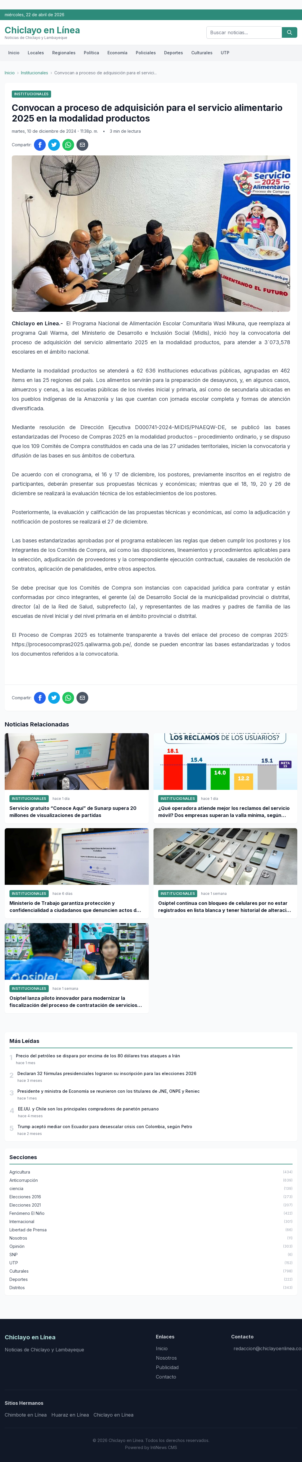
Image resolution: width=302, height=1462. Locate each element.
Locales (36, 52)
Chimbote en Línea (26, 1415)
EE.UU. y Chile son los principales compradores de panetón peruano (88, 1108)
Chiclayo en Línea (113, 1415)
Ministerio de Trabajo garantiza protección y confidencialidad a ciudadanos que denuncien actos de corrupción (74, 907)
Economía (117, 52)
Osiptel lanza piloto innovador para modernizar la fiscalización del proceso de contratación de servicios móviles (73, 1002)
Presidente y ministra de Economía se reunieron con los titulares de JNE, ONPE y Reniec (108, 1091)
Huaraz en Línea (70, 1415)
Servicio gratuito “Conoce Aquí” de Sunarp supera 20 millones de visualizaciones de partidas (72, 811)
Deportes (173, 52)
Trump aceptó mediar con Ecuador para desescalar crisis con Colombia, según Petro (104, 1126)
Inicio (13, 52)
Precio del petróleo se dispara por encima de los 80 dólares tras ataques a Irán (98, 1055)
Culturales (202, 52)
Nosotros (166, 1358)
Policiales (146, 52)
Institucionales (34, 72)
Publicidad (167, 1367)
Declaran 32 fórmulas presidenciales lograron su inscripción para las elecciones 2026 (106, 1073)
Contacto (166, 1377)
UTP (225, 52)
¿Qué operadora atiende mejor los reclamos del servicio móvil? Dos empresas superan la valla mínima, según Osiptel (224, 812)
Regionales (64, 52)
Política (91, 52)
